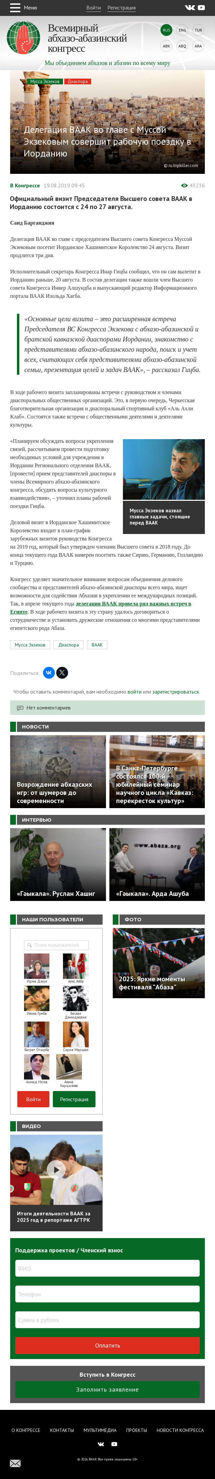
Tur (198, 30)
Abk (166, 45)
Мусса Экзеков (45, 81)
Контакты (62, 1430)
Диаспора (78, 81)
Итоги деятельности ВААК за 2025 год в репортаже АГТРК (53, 1216)
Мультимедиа (100, 1430)
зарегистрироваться (175, 691)
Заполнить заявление (107, 1389)
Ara (198, 45)
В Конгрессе (25, 185)
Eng (182, 30)
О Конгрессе (26, 1430)
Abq (182, 45)
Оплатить (107, 1345)
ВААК (97, 645)
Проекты (136, 1430)
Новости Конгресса (180, 1430)
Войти (93, 7)
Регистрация (121, 7)
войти (135, 691)
